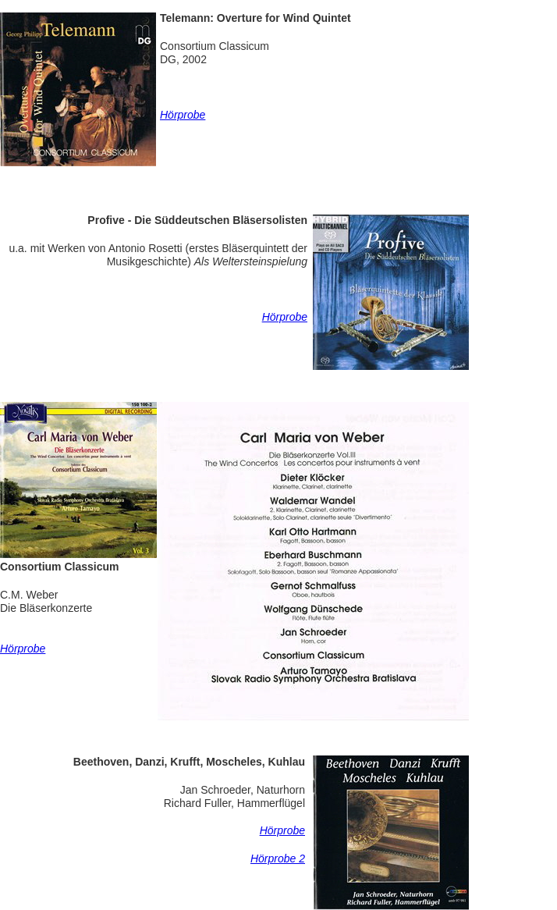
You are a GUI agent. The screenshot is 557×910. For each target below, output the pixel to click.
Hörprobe (284, 317)
